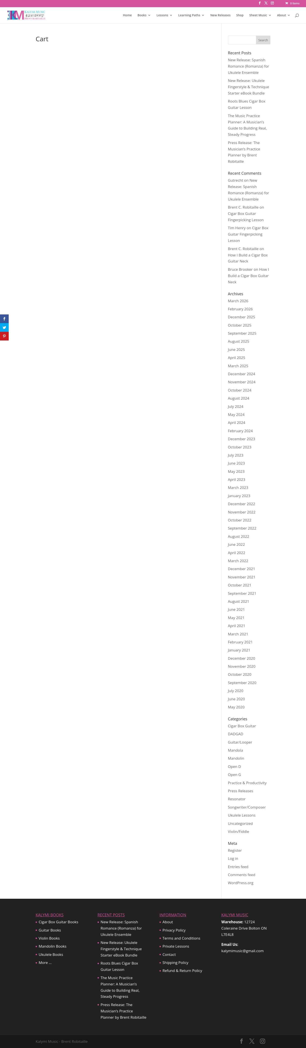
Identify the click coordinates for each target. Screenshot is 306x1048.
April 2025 (236, 357)
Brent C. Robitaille (243, 207)
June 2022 (236, 544)
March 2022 (238, 560)
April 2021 (236, 625)
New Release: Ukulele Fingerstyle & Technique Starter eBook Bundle (248, 87)
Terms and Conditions (181, 938)
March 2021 (238, 633)
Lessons (162, 15)
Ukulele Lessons (242, 815)
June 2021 (236, 609)
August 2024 (238, 398)
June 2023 (236, 463)
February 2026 (240, 308)
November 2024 (242, 381)
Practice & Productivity (247, 782)
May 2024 (236, 414)
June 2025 (236, 349)
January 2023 (239, 495)
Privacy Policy (174, 930)
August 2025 (238, 341)
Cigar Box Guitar (242, 725)
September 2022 (242, 528)
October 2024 (239, 390)
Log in (233, 858)
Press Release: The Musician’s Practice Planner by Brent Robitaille (123, 1011)
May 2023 (236, 471)
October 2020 (239, 674)
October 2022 (239, 520)
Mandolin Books (53, 946)
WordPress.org (240, 882)
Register (235, 850)
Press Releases (240, 790)
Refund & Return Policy (182, 970)
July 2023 (235, 455)
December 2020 (241, 658)
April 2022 (236, 552)
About (281, 15)
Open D (234, 766)
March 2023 (238, 487)
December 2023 (241, 438)
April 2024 (236, 422)
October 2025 (239, 325)
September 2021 (242, 593)
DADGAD (235, 733)
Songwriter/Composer (247, 807)
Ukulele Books (51, 954)
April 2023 (236, 479)
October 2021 (239, 585)
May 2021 (236, 617)
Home (127, 15)
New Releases (220, 15)
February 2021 (240, 641)
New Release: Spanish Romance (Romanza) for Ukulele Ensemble (248, 66)
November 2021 (242, 577)
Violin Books (49, 938)
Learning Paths (189, 15)
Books (142, 15)
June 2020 (236, 698)
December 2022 (241, 503)
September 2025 (242, 333)
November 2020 (242, 666)
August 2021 (238, 601)
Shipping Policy (175, 962)
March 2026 (238, 300)
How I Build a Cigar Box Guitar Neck (248, 275)
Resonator (237, 798)
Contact (169, 954)
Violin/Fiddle (238, 831)
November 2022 (242, 512)
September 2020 (242, 682)
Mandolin (236, 758)
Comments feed (241, 874)
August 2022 (238, 536)
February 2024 (240, 430)
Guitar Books (50, 930)
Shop (240, 15)
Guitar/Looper (240, 742)
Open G (234, 774)
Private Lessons (176, 946)
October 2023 (239, 447)
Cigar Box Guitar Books (58, 921)
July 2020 (235, 690)
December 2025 (241, 316)
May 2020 (236, 706)
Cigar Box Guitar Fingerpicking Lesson (248, 234)
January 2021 (239, 650)
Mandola (235, 750)
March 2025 (238, 365)
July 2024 (235, 406)
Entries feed (238, 866)
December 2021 (241, 568)
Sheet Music (258, 15)
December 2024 (241, 373)
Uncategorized (240, 823)
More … (45, 962)
